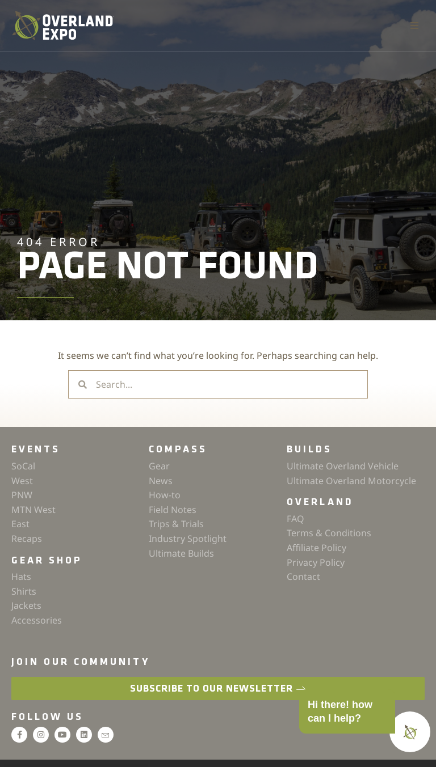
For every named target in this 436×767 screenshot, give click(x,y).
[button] (414, 25)
